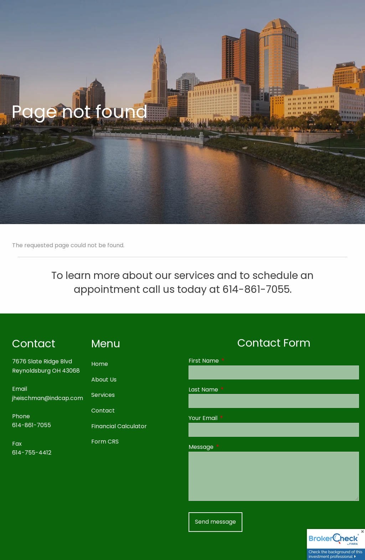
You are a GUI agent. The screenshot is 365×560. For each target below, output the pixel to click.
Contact (103, 410)
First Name (232, 361)
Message (230, 447)
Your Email (231, 418)
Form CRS (105, 441)
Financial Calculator (119, 426)
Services (103, 395)
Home (99, 364)
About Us (104, 379)
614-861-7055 (31, 425)
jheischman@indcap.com (47, 398)
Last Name (232, 389)
